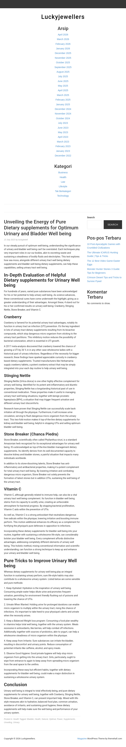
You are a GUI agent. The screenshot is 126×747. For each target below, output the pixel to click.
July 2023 (63, 123)
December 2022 (63, 155)
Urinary (16, 722)
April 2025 (63, 90)
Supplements (69, 719)
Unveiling (8, 722)
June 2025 (63, 81)
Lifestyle (63, 186)
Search (91, 217)
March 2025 (63, 95)
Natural (45, 719)
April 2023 (63, 137)
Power (59, 719)
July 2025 (63, 76)
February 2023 (62, 146)
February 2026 (62, 44)
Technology (63, 195)
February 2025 (62, 99)
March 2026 (63, 39)
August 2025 (63, 72)
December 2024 (63, 109)
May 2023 (63, 132)
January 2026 (63, 48)
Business (63, 172)
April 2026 (63, 34)
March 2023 (63, 141)
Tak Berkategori (63, 191)
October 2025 (63, 62)
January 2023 (63, 151)
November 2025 (63, 58)
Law (63, 182)
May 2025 (63, 85)
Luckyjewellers (63, 16)
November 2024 (63, 113)
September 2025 (63, 67)
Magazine (82, 738)
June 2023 (63, 127)
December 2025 (63, 53)
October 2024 (63, 118)
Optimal (52, 719)
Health (63, 177)
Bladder (30, 719)
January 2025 (63, 104)
